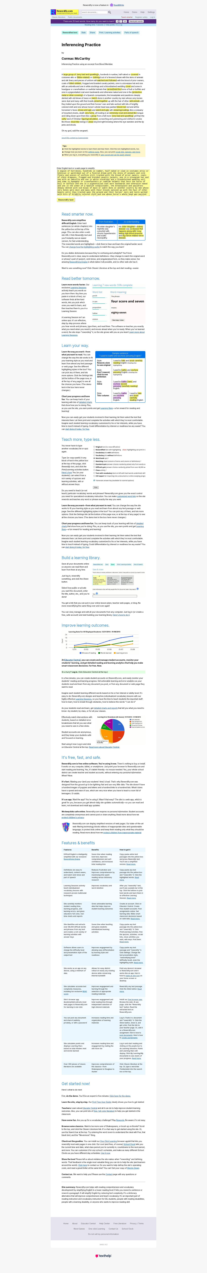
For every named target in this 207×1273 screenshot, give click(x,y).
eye (124, 122)
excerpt (91, 64)
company (139, 110)
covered (134, 74)
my (66, 131)
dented (65, 98)
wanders (130, 122)
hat (133, 83)
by (63, 53)
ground (83, 104)
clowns (75, 113)
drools (73, 125)
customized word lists (126, 501)
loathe (124, 375)
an (86, 64)
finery (71, 80)
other (126, 101)
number (114, 74)
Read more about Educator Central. (104, 752)
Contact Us (113, 1233)
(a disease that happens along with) (131, 234)
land (69, 119)
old (73, 98)
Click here (82, 1170)
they (63, 104)
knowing (109, 122)
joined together (101, 101)
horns (123, 89)
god (69, 131)
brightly (135, 104)
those (67, 122)
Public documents (75, 17)
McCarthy (82, 58)
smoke (139, 119)
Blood (102, 64)
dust (68, 101)
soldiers (77, 83)
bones (139, 98)
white (88, 86)
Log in (152, 17)
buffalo (138, 89)
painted (113, 107)
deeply (137, 95)
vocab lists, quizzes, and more (128, 152)
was (107, 107)
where (116, 122)
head (103, 107)
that (104, 89)
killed (71, 83)
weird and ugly (102, 110)
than (139, 116)
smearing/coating (120, 110)
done (99, 98)
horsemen (66, 110)
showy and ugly (85, 110)
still (95, 80)
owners (140, 80)
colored (65, 107)
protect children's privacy (73, 822)
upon (74, 104)
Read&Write (119, 5)
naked (125, 74)
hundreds (104, 74)
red (128, 107)
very (134, 98)
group (94, 116)
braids (91, 101)
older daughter (128, 231)
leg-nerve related (130, 240)
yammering (118, 119)
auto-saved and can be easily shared (115, 155)
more (109, 116)
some (137, 86)
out (102, 77)
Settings (151, 12)
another (108, 98)
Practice (93, 44)
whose (129, 98)
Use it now (105, 1158)
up (109, 101)
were (64, 101)
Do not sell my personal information (103, 1239)
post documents (126, 1040)
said (74, 131)
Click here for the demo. (120, 1101)
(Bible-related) (83, 77)
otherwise (108, 92)
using (82, 64)
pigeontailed (74, 92)
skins (132, 77)
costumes (66, 77)
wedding (121, 86)
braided (97, 83)
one (117, 83)
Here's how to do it (121, 620)
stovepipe (127, 83)
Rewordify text (66, 204)
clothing (96, 77)
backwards (95, 92)
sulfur (64, 119)
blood (127, 80)
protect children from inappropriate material (122, 837)
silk (66, 80)
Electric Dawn (133, 1173)
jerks (64, 125)
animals (140, 77)
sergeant (84, 131)
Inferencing (73, 44)
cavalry (104, 83)
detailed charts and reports (106, 713)
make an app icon (133, 980)
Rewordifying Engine (78, 267)
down (73, 116)
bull (130, 89)
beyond (97, 122)
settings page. (94, 152)
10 (125, 21)
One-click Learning (96, 1233)
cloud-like (75, 122)
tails (112, 104)
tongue (140, 113)
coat (82, 92)
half (120, 74)
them (83, 116)
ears (104, 104)
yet (135, 116)
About (74, 1228)
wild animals (134, 101)
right (103, 122)
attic (72, 77)
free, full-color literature (104, 1116)
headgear (66, 89)
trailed (68, 104)
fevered (112, 77)
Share (92, 32)
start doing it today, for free (77, 434)
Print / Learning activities (109, 32)
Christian (77, 119)
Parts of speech (131, 32)
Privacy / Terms (137, 1228)
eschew (134, 375)
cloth (71, 107)
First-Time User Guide (101, 1107)
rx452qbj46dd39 (103, 185)
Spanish (90, 95)
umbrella (72, 86)
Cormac (68, 58)
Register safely (141, 17)
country (115, 98)
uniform (90, 80)
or (129, 74)
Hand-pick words (136, 21)
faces (74, 110)
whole (97, 107)
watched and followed (107, 80)
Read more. (131, 869)
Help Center (104, 1228)
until (142, 101)
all (135, 107)
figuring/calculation (89, 119)
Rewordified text (70, 32)
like (131, 110)
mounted (68, 113)
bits (127, 104)
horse (90, 107)
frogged (86, 83)
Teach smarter (127, 17)
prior (135, 80)
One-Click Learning (108, 1146)
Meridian (109, 64)
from (97, 64)
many (77, 101)
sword (94, 98)
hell (104, 116)
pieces (81, 80)
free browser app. (135, 1004)
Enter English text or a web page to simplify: (76, 168)
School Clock (129, 1149)
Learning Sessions (78, 292)
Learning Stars (106, 413)
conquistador (100, 95)
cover (128, 86)
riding (67, 116)
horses (98, 104)
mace (86, 98)
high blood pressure (133, 238)
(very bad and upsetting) (87, 74)
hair (119, 101)
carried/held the (114, 89)
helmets (99, 89)
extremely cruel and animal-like (123, 113)
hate (123, 365)
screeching (104, 119)
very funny (89, 113)
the (127, 77)
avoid (132, 365)
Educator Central (72, 665)
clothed (130, 119)
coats (64, 83)
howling (101, 113)
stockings (95, 86)
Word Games (79, 1233)
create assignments (129, 1042)
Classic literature (58, 17)
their (86, 101)
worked (117, 104)
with (124, 77)
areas (90, 122)
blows (78, 98)
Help (142, 12)
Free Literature (120, 1228)
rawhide (91, 89)
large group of (69, 74)
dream (119, 77)
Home (126, 12)
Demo (134, 12)
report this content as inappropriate (75, 138)
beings (83, 122)
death (81, 113)
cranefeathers (79, 89)
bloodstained (111, 86)
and (63, 80)
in (110, 74)
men (123, 98)
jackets (111, 83)
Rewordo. (120, 1125)
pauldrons (129, 95)
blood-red (121, 107)
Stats (83, 32)
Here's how (67, 477)
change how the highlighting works (84, 252)
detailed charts (85, 407)
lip (143, 122)
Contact (109, 1179)
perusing (117, 377)
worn (87, 92)
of (105, 77)
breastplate (115, 95)
